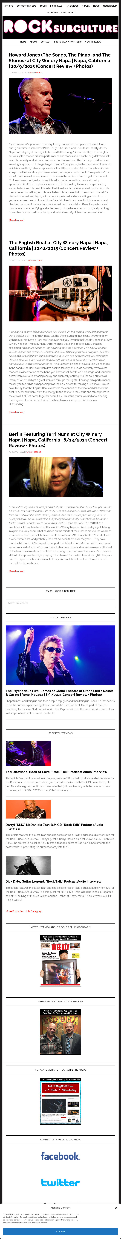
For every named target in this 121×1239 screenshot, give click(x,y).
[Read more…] (16, 226)
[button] (116, 1207)
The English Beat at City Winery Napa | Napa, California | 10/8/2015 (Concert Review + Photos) (60, 253)
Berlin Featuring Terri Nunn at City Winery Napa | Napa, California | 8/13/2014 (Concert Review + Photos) (60, 445)
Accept (60, 1231)
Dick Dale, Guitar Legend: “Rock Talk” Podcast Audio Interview (53, 887)
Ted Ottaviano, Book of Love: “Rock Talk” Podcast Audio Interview (56, 777)
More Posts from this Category (23, 917)
